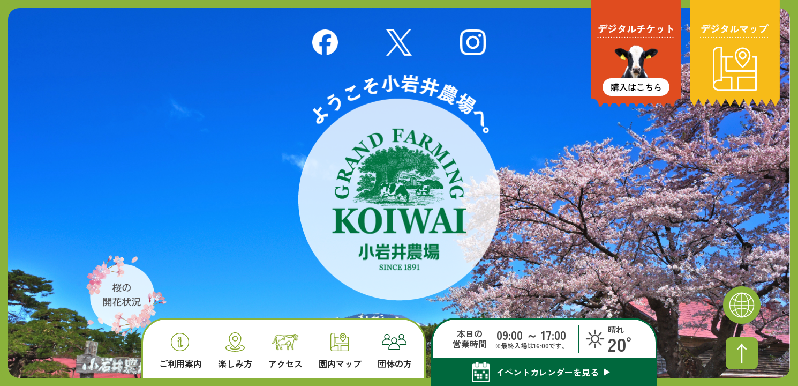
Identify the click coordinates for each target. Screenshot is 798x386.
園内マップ (340, 351)
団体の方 (395, 351)
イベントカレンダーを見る (547, 372)
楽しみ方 (235, 350)
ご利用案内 (180, 351)
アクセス (285, 351)
